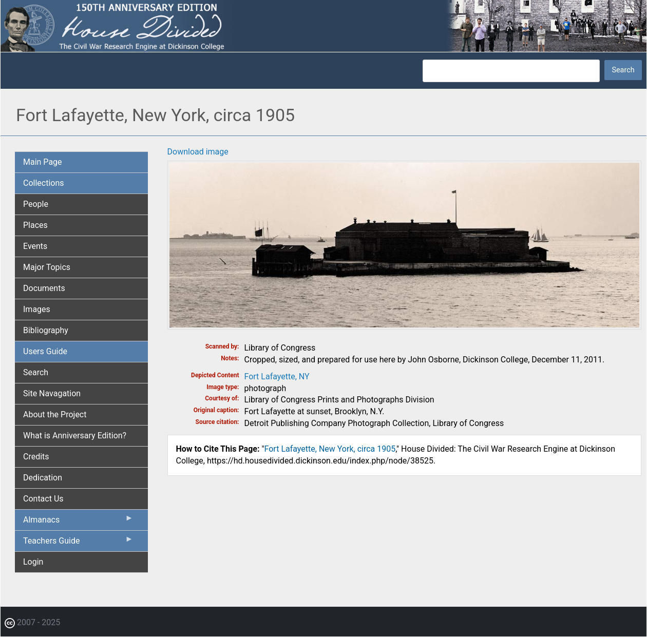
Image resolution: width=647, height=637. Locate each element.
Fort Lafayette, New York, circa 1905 (330, 449)
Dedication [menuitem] (42, 477)
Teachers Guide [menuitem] (78, 543)
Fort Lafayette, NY (277, 376)
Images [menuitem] (36, 309)
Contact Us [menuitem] (43, 499)
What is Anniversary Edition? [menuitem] (74, 435)
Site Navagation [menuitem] (52, 393)
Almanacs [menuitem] (78, 522)
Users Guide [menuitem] (45, 351)
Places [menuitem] (35, 225)
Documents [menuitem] (44, 288)
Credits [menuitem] (36, 456)
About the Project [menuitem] (54, 414)
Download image (198, 152)
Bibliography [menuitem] (45, 330)
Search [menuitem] (35, 372)
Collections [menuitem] (43, 183)
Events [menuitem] (35, 246)
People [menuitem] (35, 204)
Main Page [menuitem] (42, 162)
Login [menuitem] (33, 562)
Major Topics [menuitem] (46, 267)
